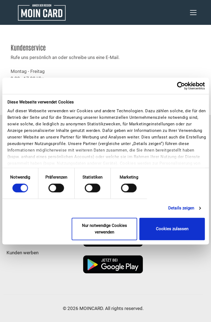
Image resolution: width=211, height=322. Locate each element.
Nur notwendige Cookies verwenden (104, 229)
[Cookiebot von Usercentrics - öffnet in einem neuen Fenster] (181, 86)
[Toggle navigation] (193, 12)
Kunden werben (22, 252)
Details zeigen (181, 208)
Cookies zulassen (172, 228)
